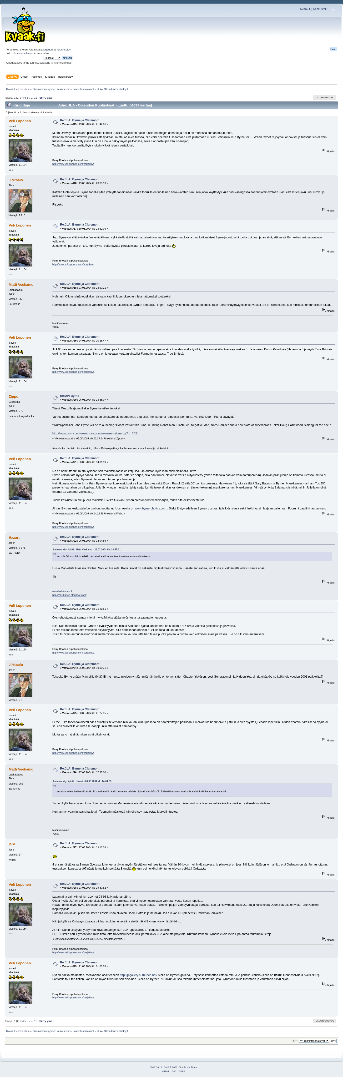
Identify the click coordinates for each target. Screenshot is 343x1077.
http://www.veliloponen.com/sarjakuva (73, 163)
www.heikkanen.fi (62, 591)
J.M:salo (16, 180)
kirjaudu (48, 49)
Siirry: (295, 1041)
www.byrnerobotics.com (150, 508)
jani (12, 844)
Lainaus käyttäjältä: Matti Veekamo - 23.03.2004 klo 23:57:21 (87, 549)
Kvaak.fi (305, 9)
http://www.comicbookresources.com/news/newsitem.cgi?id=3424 (95, 433)
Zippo (13, 396)
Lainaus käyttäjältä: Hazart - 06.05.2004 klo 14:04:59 (82, 781)
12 (35, 97)
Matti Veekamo (21, 284)
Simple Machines (188, 1067)
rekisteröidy (64, 49)
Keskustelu (320, 9)
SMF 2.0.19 (156, 1067)
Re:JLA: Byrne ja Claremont (80, 120)
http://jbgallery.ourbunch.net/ (138, 975)
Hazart (14, 537)
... (32, 97)
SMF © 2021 (170, 1067)
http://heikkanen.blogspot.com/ (69, 595)
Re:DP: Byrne (69, 396)
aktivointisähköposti (24, 53)
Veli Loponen (20, 121)
